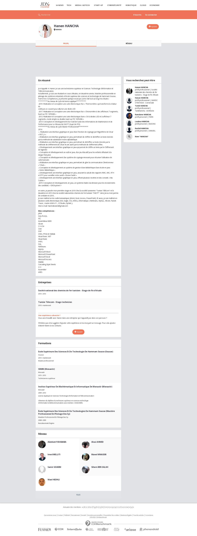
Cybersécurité (114, 5)
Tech (69, 5)
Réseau (129, 43)
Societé (83, 515)
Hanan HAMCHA (141, 98)
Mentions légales (126, 515)
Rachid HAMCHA (142, 128)
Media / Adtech (82, 5)
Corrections (149, 515)
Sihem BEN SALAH (99, 467)
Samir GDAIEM (54, 467)
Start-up (98, 5)
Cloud (143, 5)
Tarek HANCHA (141, 106)
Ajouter (154, 26)
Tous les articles (138, 515)
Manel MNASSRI (99, 454)
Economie (154, 5)
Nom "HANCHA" (141, 136)
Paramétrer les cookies (111, 515)
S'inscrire (137, 14)
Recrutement (75, 515)
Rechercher (46, 14)
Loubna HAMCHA (142, 121)
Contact (60, 515)
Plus (78, 494)
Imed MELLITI (54, 454)
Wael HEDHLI (54, 479)
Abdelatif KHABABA (57, 442)
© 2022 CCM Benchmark (98, 517)
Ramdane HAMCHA (143, 114)
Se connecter (151, 14)
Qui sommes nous (50, 515)
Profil (66, 43)
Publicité (67, 515)
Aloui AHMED (97, 442)
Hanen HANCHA (141, 87)
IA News (60, 5)
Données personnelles (95, 515)
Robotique (131, 5)
